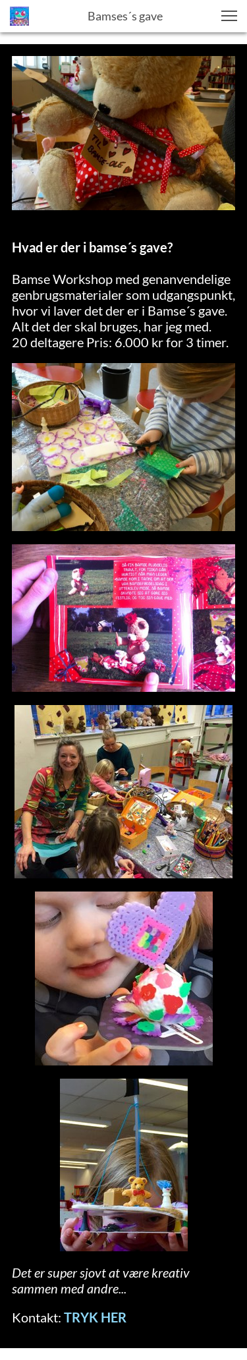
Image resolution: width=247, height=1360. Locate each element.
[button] (229, 16)
